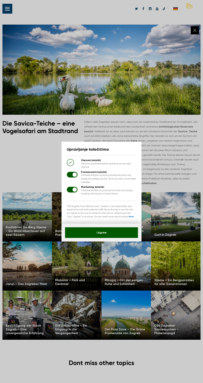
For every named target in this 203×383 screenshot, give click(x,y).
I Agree (101, 228)
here (128, 214)
